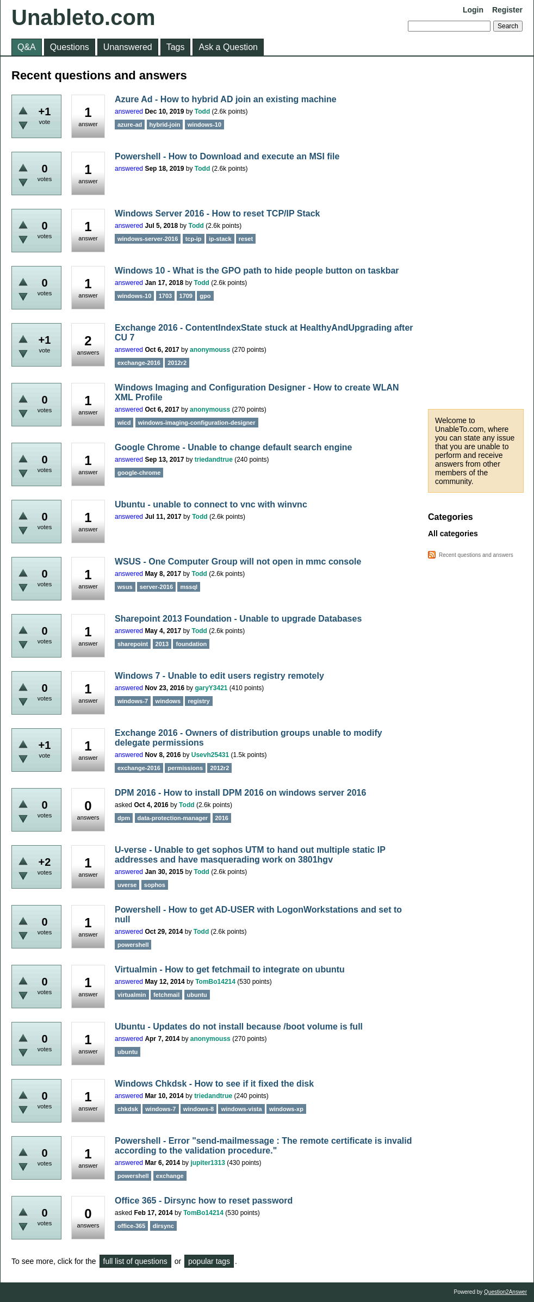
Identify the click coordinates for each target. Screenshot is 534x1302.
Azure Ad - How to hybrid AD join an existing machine (226, 99)
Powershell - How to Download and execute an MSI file (227, 156)
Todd (202, 111)
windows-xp (286, 1109)
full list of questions (135, 1261)
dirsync (163, 1226)
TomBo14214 (215, 981)
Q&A (26, 47)
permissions (185, 768)
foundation (191, 644)
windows (168, 701)
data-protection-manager (173, 818)
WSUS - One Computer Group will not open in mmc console (238, 561)
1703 (165, 296)
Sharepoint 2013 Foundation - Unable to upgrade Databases (238, 618)
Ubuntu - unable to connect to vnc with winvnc (211, 504)
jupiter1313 (207, 1163)
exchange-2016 (138, 362)
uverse (126, 885)
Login (473, 9)
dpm (123, 818)
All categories (453, 533)
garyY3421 (211, 688)
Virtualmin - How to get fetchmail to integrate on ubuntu (230, 969)
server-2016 (156, 587)
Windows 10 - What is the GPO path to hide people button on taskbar (257, 270)
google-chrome (138, 472)
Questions (69, 47)
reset (246, 238)
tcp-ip (193, 238)
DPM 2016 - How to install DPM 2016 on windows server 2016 (240, 792)
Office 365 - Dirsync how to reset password (204, 1200)
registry (198, 701)
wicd (124, 422)
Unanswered (127, 47)
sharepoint (132, 644)
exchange (170, 1176)
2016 (221, 818)
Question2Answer (505, 1292)
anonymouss (210, 350)
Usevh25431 (210, 755)
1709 (186, 296)
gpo (205, 296)
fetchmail (166, 994)
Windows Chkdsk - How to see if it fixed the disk (214, 1083)
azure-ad (129, 124)
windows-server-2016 (147, 238)
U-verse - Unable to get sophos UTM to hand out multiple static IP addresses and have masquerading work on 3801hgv (250, 854)
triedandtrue (214, 459)
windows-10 (204, 124)
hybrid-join (165, 124)
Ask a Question (228, 47)
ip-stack (220, 238)
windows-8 (198, 1109)
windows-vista (241, 1109)
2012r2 (177, 362)
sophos (154, 885)
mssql (188, 587)
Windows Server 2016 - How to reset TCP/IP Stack (217, 213)
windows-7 (132, 701)
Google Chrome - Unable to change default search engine (233, 447)
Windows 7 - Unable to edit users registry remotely (219, 675)
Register (507, 9)
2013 (162, 644)
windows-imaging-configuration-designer (197, 422)
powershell (132, 944)
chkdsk (127, 1109)
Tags (175, 47)
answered (129, 111)
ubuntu (197, 994)
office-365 (131, 1226)
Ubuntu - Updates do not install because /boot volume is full (239, 1026)
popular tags (209, 1261)
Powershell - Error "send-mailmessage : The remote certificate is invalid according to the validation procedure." (263, 1145)
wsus (125, 587)
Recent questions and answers (476, 555)
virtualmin (131, 994)
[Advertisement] (476, 233)
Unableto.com (83, 17)
